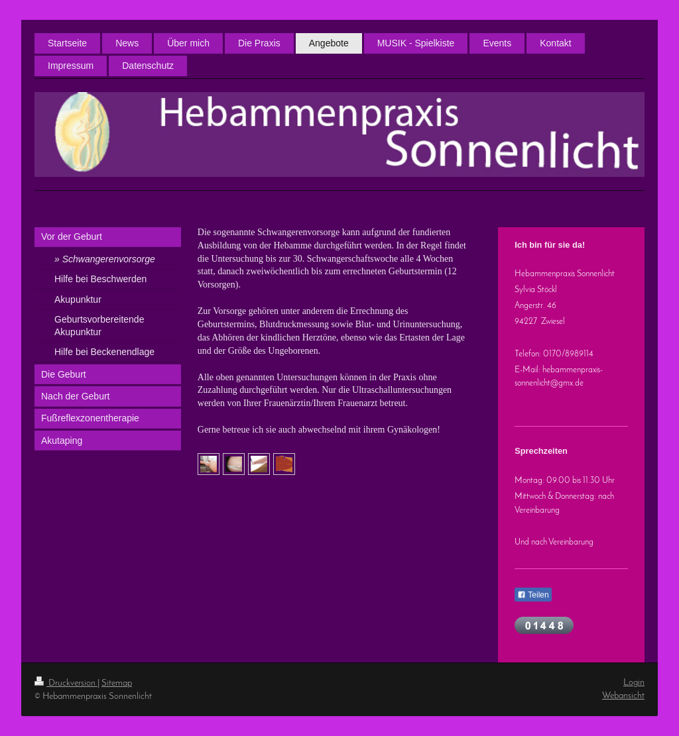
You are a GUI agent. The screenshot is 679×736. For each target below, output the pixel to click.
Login (634, 683)
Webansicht (623, 696)
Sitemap (116, 683)
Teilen (532, 595)
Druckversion (65, 683)
